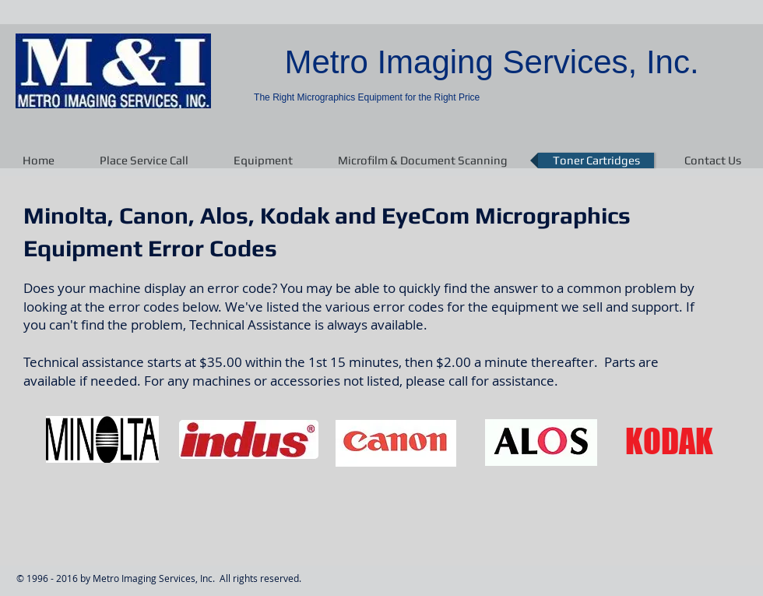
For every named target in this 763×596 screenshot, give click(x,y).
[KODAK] (669, 442)
